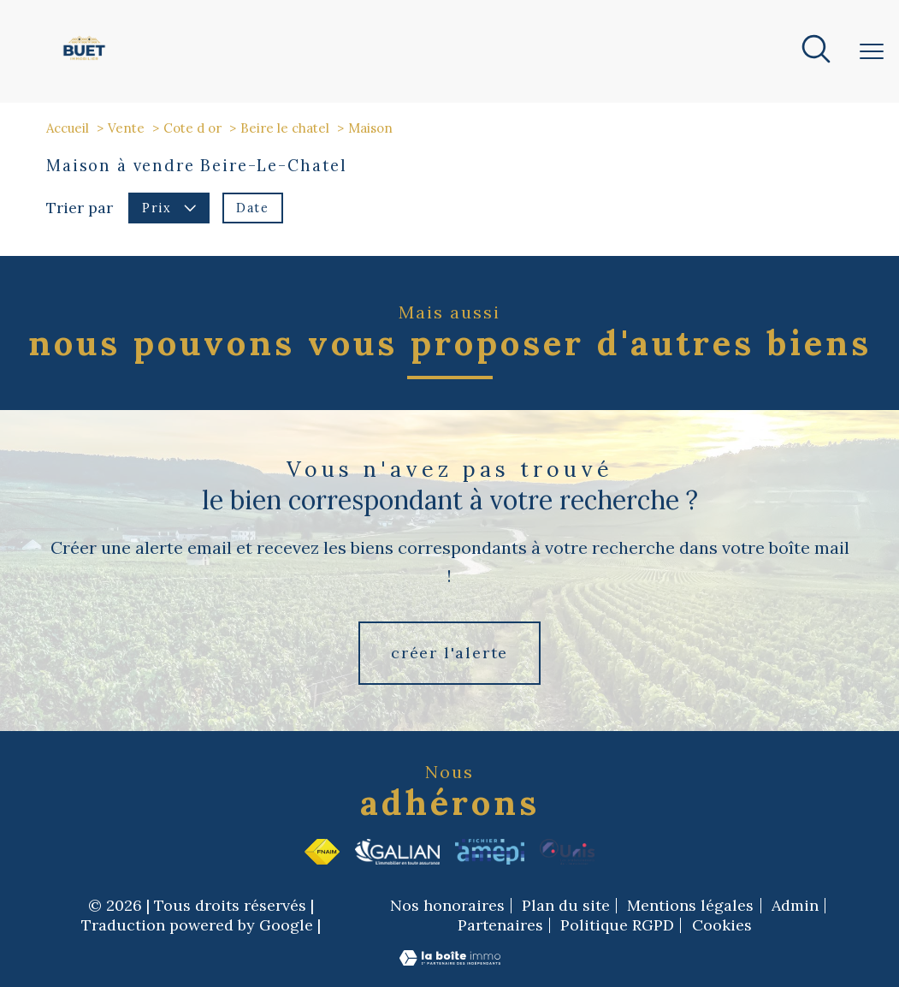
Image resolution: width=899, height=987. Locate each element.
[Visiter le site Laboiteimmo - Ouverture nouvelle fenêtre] (450, 961)
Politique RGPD (617, 925)
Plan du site (566, 905)
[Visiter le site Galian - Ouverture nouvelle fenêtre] (397, 852)
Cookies (722, 926)
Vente (126, 128)
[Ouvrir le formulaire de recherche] (816, 51)
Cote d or (192, 128)
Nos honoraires (447, 905)
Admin (795, 905)
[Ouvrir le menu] (871, 51)
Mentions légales (690, 905)
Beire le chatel (284, 128)
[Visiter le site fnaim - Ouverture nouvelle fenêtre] (322, 852)
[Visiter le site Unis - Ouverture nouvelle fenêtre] (567, 852)
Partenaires (500, 925)
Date (252, 208)
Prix (169, 208)
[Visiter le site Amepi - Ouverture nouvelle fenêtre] (489, 852)
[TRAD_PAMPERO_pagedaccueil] (84, 61)
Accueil (67, 128)
